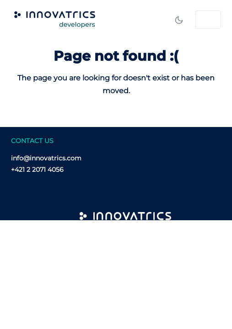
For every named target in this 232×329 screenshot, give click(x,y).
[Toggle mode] (179, 19)
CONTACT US (32, 141)
